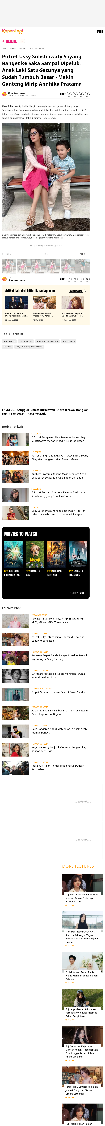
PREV (8, 254)
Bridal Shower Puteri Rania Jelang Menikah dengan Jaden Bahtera (81, 976)
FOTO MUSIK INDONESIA (43, 689)
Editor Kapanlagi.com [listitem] (17, 93)
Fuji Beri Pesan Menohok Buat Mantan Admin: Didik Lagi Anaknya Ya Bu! (81, 898)
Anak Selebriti (9, 341)
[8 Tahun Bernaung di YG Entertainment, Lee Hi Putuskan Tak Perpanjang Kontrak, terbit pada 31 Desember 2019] (73, 308)
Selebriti (23, 49)
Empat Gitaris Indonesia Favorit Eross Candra (58, 692)
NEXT (83, 254)
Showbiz (13, 49)
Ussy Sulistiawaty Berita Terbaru (29, 347)
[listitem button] (81, 94)
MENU (100, 32)
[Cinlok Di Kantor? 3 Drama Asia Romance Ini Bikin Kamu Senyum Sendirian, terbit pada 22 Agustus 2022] (16, 308)
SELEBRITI (36, 434)
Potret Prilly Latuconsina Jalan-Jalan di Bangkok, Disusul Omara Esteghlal (82, 1090)
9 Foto (69, 1097)
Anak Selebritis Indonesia (47, 341)
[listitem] (22, 41)
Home (4, 49)
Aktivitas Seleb (69, 341)
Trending (7, 347)
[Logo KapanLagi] (12, 31)
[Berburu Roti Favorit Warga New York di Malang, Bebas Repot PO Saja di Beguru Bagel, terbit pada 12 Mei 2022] (44, 308)
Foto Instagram (26, 341)
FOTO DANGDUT (39, 615)
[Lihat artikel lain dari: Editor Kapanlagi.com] (77, 291)
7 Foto (69, 905)
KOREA (34, 507)
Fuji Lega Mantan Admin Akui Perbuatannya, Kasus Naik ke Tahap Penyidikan (81, 1013)
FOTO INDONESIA (39, 633)
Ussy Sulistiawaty (37, 49)
